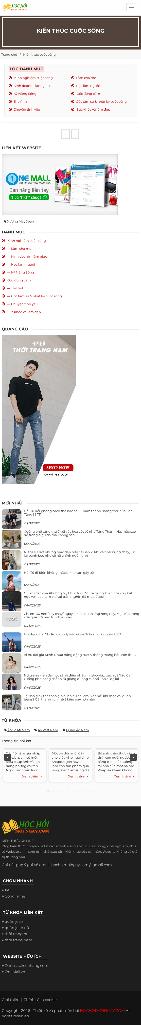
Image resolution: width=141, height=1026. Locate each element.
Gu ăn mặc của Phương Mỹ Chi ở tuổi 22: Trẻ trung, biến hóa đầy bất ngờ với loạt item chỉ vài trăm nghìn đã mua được (78, 595)
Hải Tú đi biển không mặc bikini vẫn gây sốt (59, 573)
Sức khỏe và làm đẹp (93, 109)
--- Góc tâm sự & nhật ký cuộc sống (34, 297)
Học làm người (88, 86)
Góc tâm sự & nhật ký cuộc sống (101, 101)
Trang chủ (9, 54)
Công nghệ (15, 897)
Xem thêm (32, 777)
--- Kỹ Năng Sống (20, 273)
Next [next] (133, 757)
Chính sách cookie (40, 1000)
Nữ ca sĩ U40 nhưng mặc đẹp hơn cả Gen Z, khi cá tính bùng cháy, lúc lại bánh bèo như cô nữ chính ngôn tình (80, 554)
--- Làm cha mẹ (19, 249)
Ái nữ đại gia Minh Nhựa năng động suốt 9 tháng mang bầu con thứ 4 (80, 655)
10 (92, 792)
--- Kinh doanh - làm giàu (27, 257)
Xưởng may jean (20, 222)
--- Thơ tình (15, 289)
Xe (7, 890)
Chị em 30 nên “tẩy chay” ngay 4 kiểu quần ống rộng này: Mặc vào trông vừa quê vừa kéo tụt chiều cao (81, 616)
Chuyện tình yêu (27, 109)
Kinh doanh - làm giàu (32, 86)
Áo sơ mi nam (18, 731)
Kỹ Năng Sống (25, 94)
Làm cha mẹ (86, 78)
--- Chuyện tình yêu (22, 305)
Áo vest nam (48, 731)
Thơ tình (20, 101)
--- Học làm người (21, 265)
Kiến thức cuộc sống (39, 54)
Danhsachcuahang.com (26, 966)
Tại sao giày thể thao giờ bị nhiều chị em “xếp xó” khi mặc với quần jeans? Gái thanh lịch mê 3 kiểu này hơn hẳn (77, 698)
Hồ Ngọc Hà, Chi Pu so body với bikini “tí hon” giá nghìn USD (72, 635)
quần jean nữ (17, 928)
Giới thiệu (10, 1000)
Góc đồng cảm (88, 94)
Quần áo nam (77, 731)
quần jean (14, 922)
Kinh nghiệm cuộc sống (33, 78)
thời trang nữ (17, 934)
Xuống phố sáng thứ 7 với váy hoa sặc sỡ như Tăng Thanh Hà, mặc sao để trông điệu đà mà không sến (80, 533)
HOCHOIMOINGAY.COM (102, 1011)
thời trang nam (18, 940)
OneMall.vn (15, 972)
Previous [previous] (7, 757)
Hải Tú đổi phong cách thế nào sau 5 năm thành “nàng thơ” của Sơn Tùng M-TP (78, 513)
